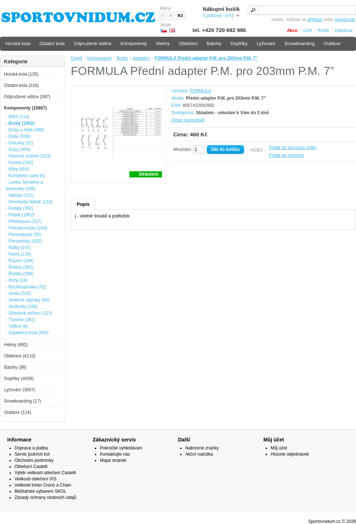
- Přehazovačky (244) (26, 228)
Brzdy (122, 58)
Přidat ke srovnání (286, 155)
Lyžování (265, 43)
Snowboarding (299, 43)
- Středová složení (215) (29, 313)
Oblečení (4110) (19, 356)
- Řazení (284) (20, 260)
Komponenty (99, 58)
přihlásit (314, 19)
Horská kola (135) (21, 74)
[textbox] (302, 10)
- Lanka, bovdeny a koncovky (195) (24, 185)
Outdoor (332, 43)
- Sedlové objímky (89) (27, 300)
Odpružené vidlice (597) (27, 96)
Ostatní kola (52, 43)
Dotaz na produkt (188, 120)
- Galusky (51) (19, 142)
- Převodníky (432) (24, 241)
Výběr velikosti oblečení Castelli (45, 472)
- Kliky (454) (17, 169)
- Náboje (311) (20, 195)
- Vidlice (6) (17, 326)
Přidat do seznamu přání (293, 147)
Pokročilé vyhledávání (121, 448)
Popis (83, 204)
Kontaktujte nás (115, 454)
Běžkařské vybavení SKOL (40, 491)
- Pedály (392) (19, 208)
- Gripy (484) (18, 149)
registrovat (345, 19)
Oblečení (188, 43)
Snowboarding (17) (22, 401)
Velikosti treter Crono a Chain (43, 485)
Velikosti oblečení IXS (35, 478)
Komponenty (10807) (25, 108)
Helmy (163, 43)
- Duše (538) (18, 136)
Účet (307, 30)
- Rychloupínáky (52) (26, 286)
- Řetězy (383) (19, 267)
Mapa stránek (113, 460)
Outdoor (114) (17, 412)
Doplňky (238, 43)
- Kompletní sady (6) (25, 175)
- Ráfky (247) (18, 247)
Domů (76, 58)
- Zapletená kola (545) (27, 332)
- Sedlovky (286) (21, 306)
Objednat (343, 30)
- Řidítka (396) (19, 273)
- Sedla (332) (18, 293)
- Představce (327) (24, 221)
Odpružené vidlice (93, 43)
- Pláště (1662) (20, 214)
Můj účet (279, 448)
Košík (323, 30)
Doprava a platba (31, 448)
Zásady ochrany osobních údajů (45, 497)
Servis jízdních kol (32, 454)
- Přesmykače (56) (23, 234)
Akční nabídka (199, 454)
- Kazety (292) (19, 162)
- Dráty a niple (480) (25, 129)
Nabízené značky (202, 448)
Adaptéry (141, 58)
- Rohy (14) (17, 280)
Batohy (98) (15, 367)
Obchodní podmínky (34, 460)
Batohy (214, 43)
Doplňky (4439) (18, 378)
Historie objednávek (290, 454)
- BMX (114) (17, 116)
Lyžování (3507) (19, 389)
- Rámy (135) (18, 254)
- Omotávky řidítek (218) (29, 201)
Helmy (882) (16, 344)
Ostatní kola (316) (21, 85)
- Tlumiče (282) (20, 319)
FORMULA (200, 90)
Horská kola (18, 43)
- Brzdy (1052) (20, 123)
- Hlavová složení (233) (28, 156)
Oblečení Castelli (31, 466)
